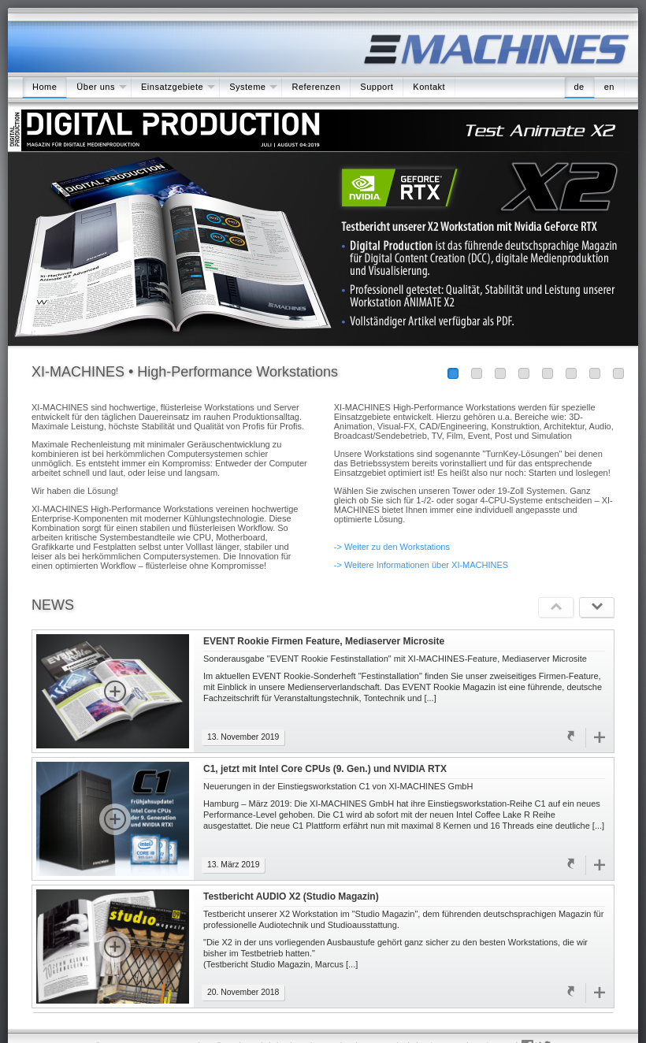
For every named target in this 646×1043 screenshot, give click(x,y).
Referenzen (315, 86)
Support (376, 86)
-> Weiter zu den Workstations (392, 546)
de (579, 86)
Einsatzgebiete (172, 86)
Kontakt (429, 86)
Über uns (95, 86)
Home (44, 86)
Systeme (247, 86)
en (609, 86)
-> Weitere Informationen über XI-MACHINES (421, 565)
